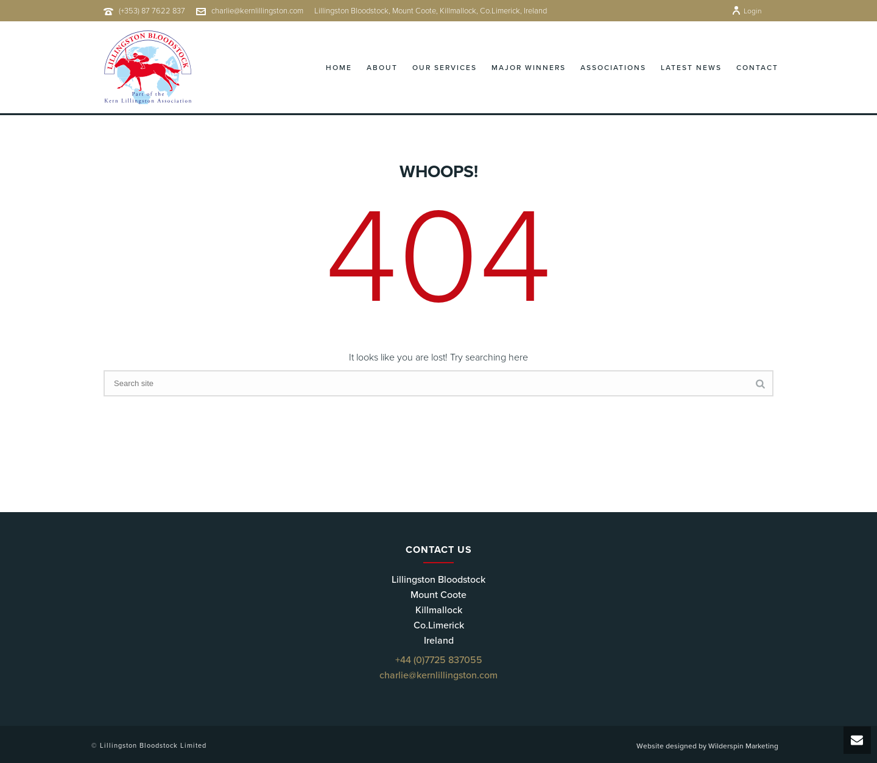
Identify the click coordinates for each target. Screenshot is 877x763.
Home (339, 67)
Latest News (691, 67)
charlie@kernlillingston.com (257, 11)
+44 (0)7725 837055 (438, 660)
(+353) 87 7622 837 (152, 11)
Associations (613, 67)
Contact (757, 67)
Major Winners (528, 67)
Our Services (444, 67)
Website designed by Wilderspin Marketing (707, 746)
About (382, 67)
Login (746, 11)
